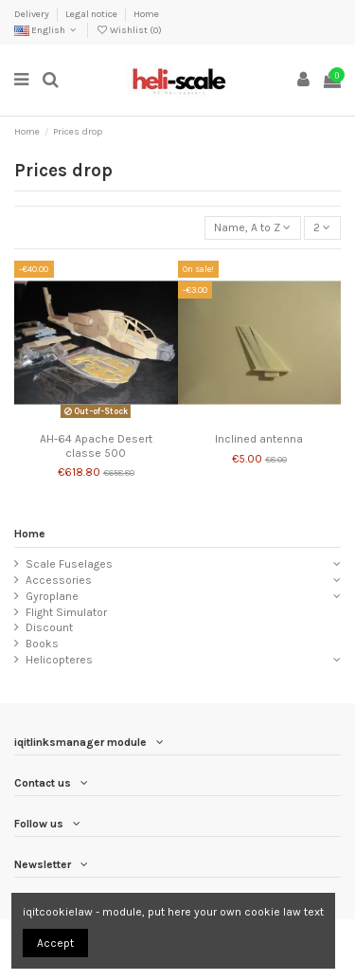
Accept (55, 943)
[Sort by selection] (252, 228)
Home (146, 14)
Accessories (59, 580)
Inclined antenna (259, 438)
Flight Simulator (66, 612)
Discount (49, 627)
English (47, 30)
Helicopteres (59, 659)
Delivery (32, 14)
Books (42, 643)
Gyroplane (52, 596)
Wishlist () (129, 30)
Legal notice (92, 14)
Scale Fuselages (69, 564)
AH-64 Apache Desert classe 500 (96, 445)
